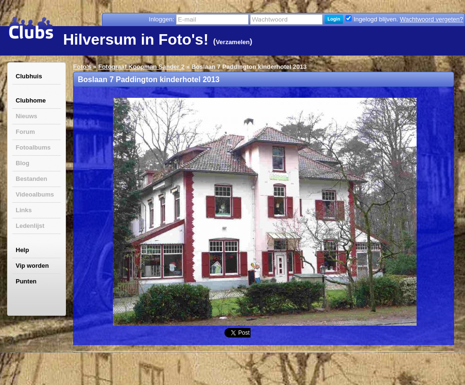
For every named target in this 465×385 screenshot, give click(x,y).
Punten (26, 281)
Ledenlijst (30, 225)
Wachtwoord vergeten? (431, 19)
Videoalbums (35, 194)
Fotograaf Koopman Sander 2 (141, 66)
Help (22, 250)
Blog (22, 163)
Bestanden (31, 178)
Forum (25, 131)
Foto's (82, 66)
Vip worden (32, 265)
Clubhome (31, 100)
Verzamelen (233, 42)
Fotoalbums (33, 147)
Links (24, 210)
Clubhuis (29, 76)
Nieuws (26, 116)
